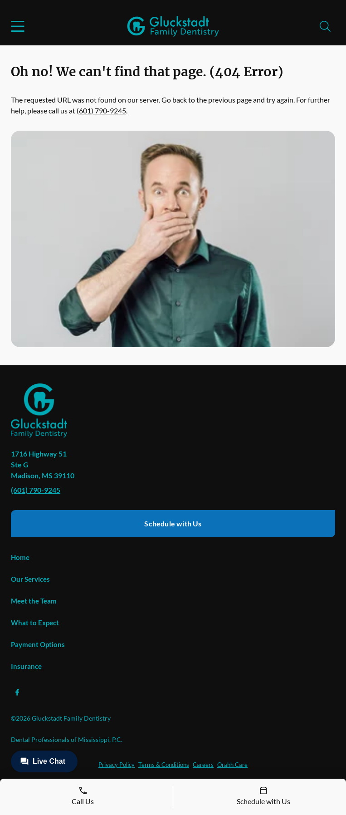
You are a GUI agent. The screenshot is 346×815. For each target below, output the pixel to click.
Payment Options (38, 644)
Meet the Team (34, 601)
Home (20, 557)
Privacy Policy (116, 764)
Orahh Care (232, 764)
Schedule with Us (172, 523)
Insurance (26, 666)
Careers (203, 764)
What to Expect (35, 623)
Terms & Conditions (163, 764)
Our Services (30, 579)
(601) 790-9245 (101, 110)
